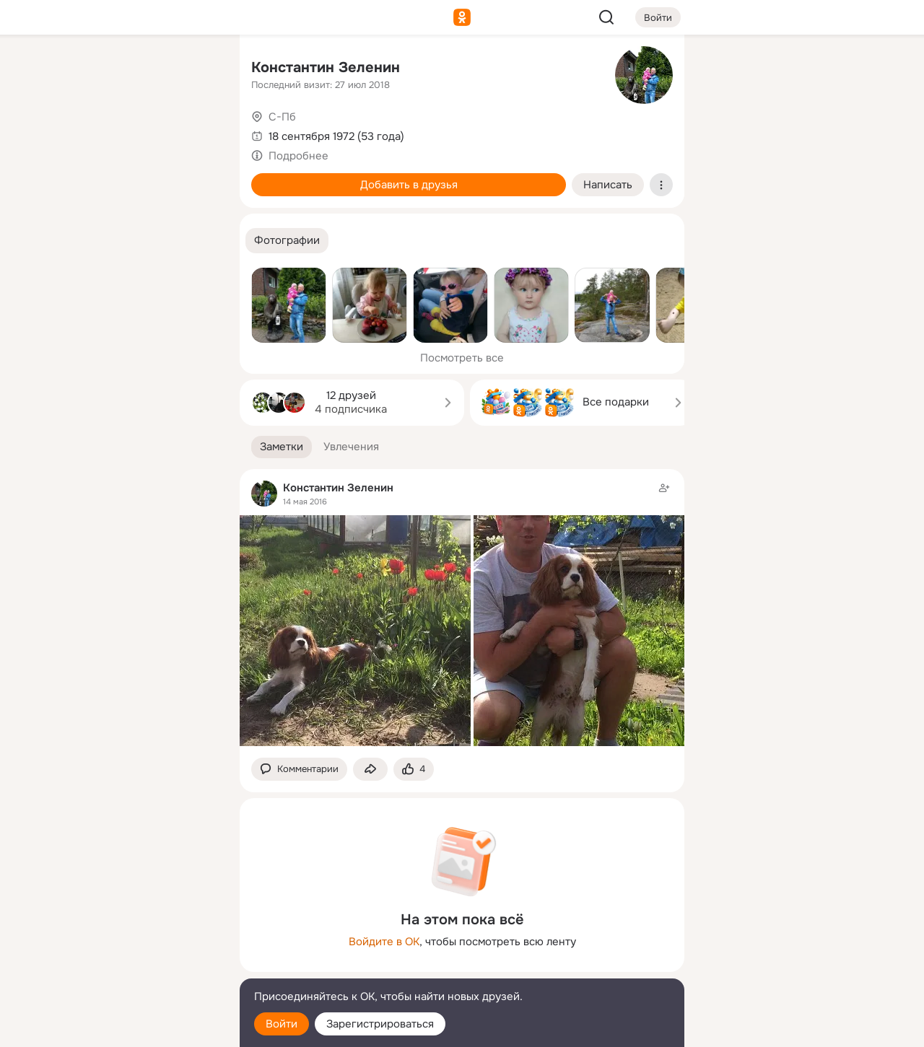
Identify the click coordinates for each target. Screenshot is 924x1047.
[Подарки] (69, 196)
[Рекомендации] (133, 260)
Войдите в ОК (384, 941)
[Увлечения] (133, 69)
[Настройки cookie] (133, 1027)
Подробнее (298, 156)
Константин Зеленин (325, 67)
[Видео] (196, 133)
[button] (286, 240)
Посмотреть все (462, 358)
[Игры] (196, 196)
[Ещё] (133, 935)
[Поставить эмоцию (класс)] (413, 769)
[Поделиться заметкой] (370, 769)
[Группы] (196, 69)
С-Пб (282, 117)
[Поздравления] (133, 196)
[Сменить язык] (133, 966)
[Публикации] (69, 133)
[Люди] (133, 133)
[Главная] (69, 69)
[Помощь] (69, 260)
